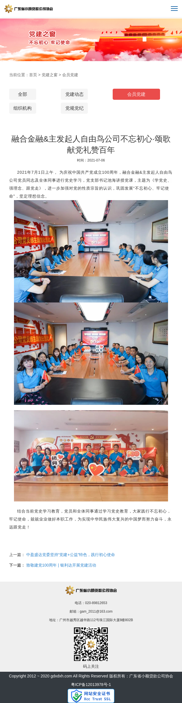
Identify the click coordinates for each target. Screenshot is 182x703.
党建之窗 (50, 74)
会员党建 (70, 74)
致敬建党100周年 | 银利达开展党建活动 (61, 565)
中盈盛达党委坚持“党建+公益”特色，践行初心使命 (70, 554)
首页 (33, 74)
